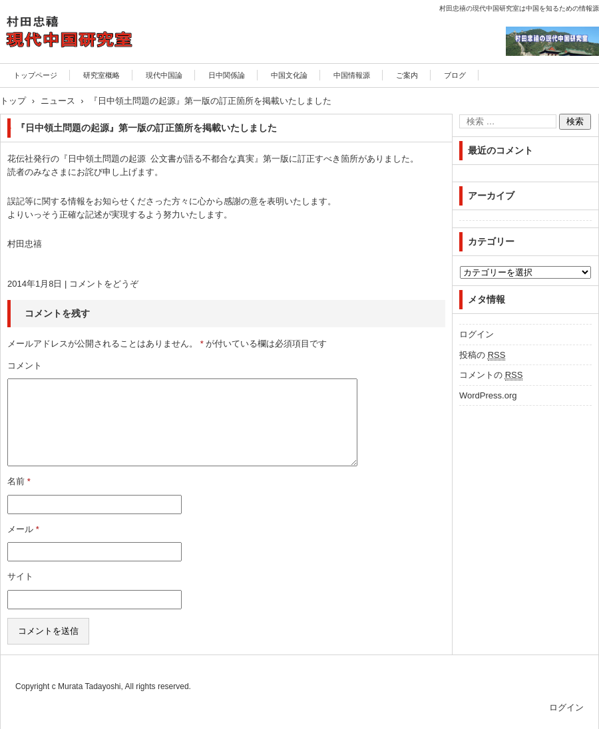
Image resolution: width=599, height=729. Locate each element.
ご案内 (407, 75)
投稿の (482, 355)
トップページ (35, 75)
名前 (19, 481)
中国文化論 (289, 75)
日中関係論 (226, 75)
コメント (24, 365)
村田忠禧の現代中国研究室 (66, 70)
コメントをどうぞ (103, 284)
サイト (20, 576)
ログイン (476, 334)
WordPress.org (487, 395)
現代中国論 (164, 75)
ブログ (455, 75)
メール (23, 529)
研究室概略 (101, 75)
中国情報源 (351, 75)
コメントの (490, 375)
